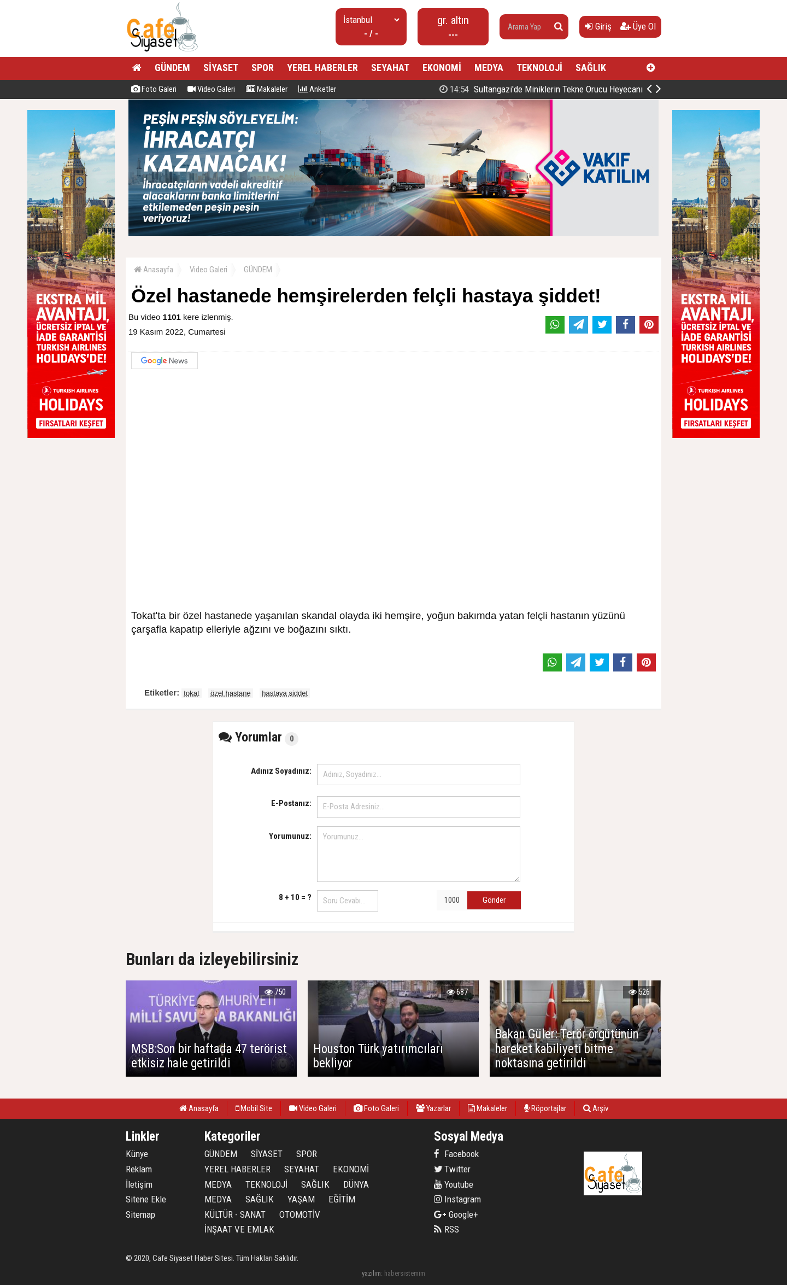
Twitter (452, 1169)
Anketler (317, 89)
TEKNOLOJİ (539, 67)
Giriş (598, 26)
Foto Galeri (154, 89)
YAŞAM (301, 1199)
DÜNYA (356, 1184)
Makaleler (266, 89)
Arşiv (595, 1108)
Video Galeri (211, 89)
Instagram (457, 1199)
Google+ (456, 1214)
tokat (191, 693)
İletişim (139, 1184)
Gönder (494, 900)
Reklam (139, 1169)
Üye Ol (638, 26)
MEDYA (488, 67)
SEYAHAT (390, 67)
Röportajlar (545, 1108)
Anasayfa (153, 269)
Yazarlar (433, 1108)
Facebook (456, 1153)
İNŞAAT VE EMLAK (239, 1229)
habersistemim (404, 1273)
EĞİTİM (341, 1199)
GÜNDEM (172, 67)
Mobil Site (254, 1108)
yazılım (371, 1273)
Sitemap (140, 1214)
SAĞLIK (590, 67)
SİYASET (220, 67)
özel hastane (230, 693)
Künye (137, 1153)
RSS (446, 1229)
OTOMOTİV (299, 1214)
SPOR (262, 67)
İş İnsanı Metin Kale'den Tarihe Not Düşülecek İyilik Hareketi (550, 89)
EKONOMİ (441, 67)
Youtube (453, 1184)
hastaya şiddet (285, 693)
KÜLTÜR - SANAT (235, 1214)
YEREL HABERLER (322, 67)
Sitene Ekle (146, 1199)
